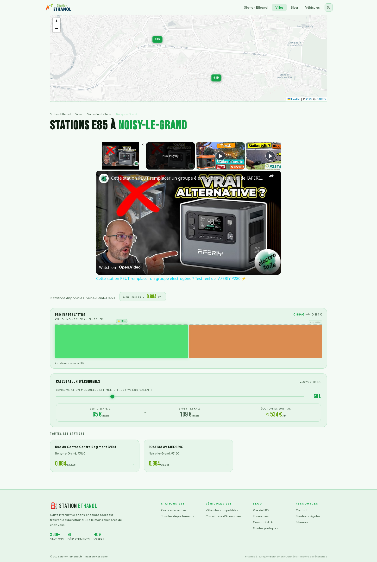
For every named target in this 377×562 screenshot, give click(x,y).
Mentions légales (308, 516)
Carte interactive (173, 510)
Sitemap (302, 522)
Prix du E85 (261, 510)
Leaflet (294, 99)
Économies (261, 516)
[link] (104, 178)
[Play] (220, 156)
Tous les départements (177, 516)
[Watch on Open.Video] (119, 267)
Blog (294, 7)
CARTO (321, 99)
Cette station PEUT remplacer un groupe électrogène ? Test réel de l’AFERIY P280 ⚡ (187, 178)
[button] (157, 39)
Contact (302, 510)
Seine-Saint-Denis (99, 114)
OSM (309, 99)
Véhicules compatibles (222, 510)
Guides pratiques (265, 528)
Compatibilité (263, 522)
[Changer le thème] (329, 7)
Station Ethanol (256, 7)
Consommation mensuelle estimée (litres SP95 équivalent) (104, 390)
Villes (279, 7)
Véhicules (312, 7)
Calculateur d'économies (223, 516)
